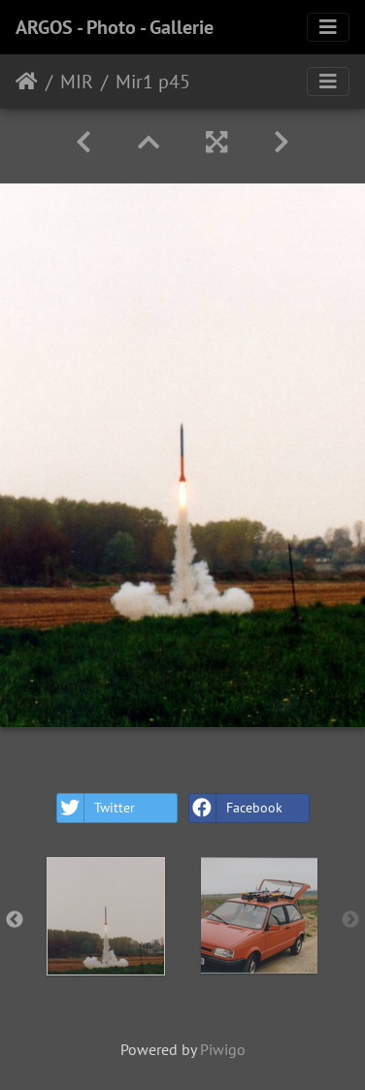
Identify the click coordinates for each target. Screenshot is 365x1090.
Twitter (96, 808)
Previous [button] (14, 920)
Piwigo (223, 1049)
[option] (105, 916)
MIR (76, 81)
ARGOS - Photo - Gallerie (115, 27)
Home (27, 81)
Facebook (235, 808)
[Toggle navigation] (328, 27)
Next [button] (350, 920)
